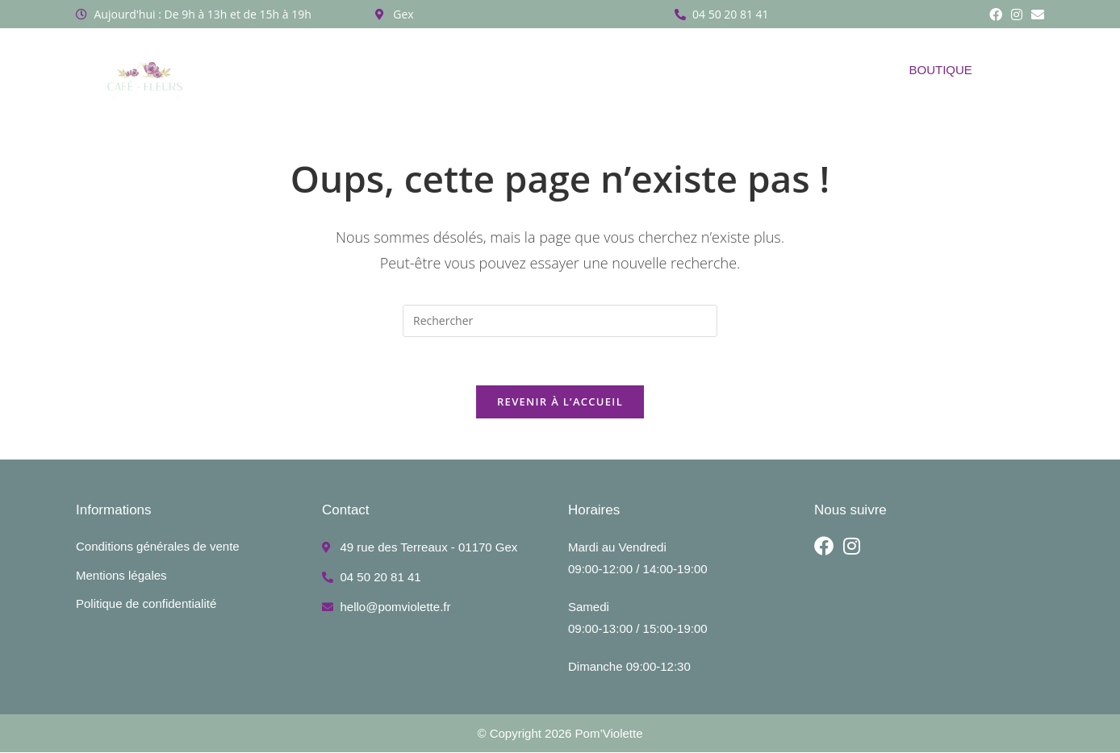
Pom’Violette (609, 734)
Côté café (697, 70)
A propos (321, 70)
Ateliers (397, 70)
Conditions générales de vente (158, 547)
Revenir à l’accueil (560, 402)
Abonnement (483, 70)
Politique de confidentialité (146, 603)
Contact (784, 70)
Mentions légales (121, 575)
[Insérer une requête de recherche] (560, 321)
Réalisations (591, 70)
